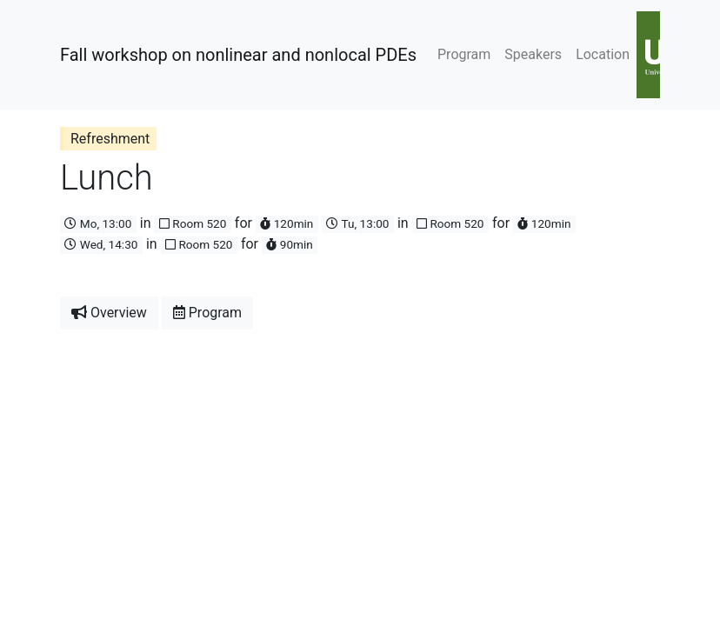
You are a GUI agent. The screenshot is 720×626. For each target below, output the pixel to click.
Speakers (533, 54)
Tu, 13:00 (357, 223)
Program (463, 54)
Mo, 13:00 (97, 223)
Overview (109, 312)
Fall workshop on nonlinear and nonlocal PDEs (238, 54)
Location (603, 54)
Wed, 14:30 (100, 244)
